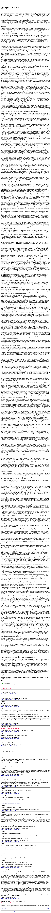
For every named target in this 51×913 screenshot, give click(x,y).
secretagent (16, 751)
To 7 (12, 841)
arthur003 (17, 774)
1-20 (3, 688)
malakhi (16, 840)
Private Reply (8, 693)
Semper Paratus (18, 802)
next (9, 688)
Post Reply (3, 693)
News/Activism (47, 1)
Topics (44, 2)
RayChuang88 (17, 828)
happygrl (16, 705)
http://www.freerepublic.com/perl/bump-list (10, 728)
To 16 (13, 850)
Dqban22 (16, 692)
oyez (16, 857)
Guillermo (16, 744)
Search (5, 2)
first (1, 688)
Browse (2, 2)
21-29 (6, 688)
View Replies (14, 693)
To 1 (12, 699)
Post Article (48, 2)
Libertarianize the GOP (19, 730)
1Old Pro (16, 792)
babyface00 (16, 737)
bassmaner (16, 765)
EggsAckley (17, 785)
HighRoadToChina (18, 698)
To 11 (13, 803)
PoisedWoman (17, 866)
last (10, 688)
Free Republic (3, 1)
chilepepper (16, 723)
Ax (15, 897)
